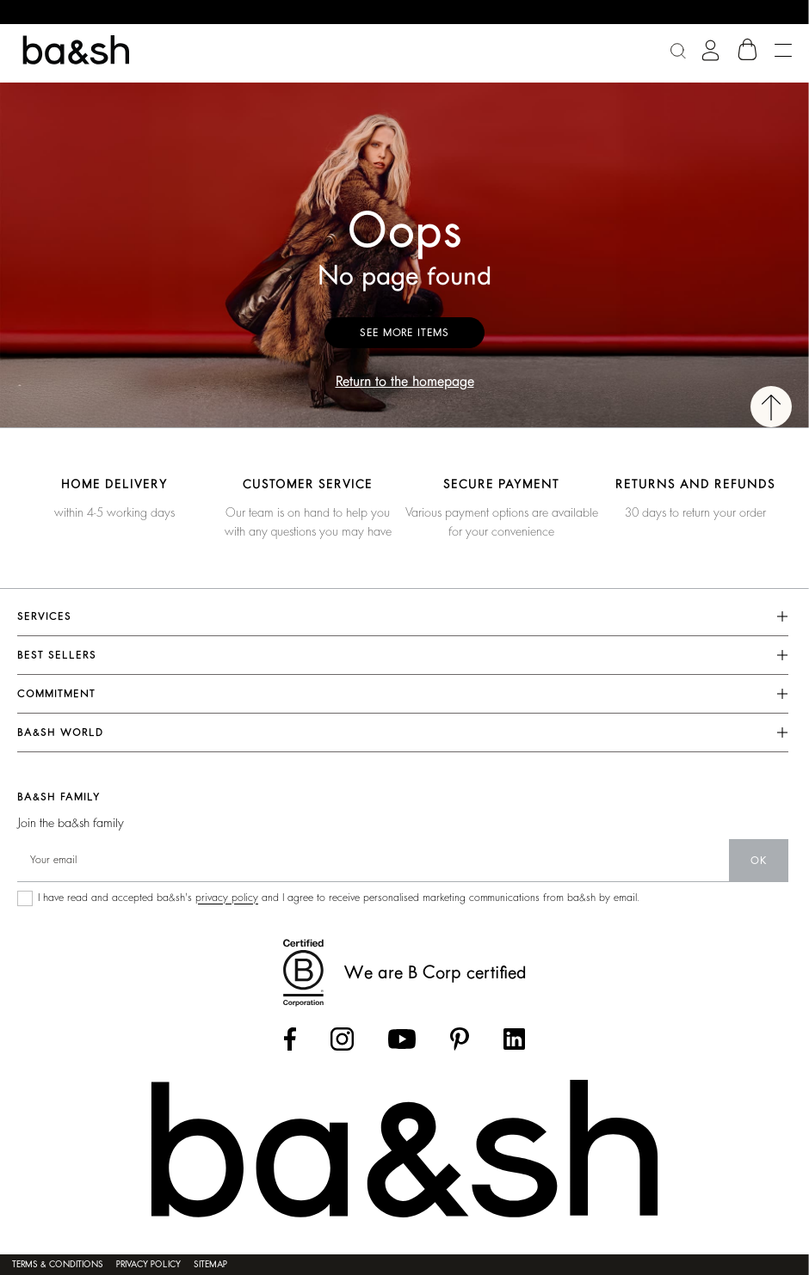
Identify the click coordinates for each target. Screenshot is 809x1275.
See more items (404, 333)
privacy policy (226, 897)
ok (758, 860)
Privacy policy (148, 1264)
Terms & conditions (57, 1264)
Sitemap (210, 1264)
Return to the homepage (405, 382)
